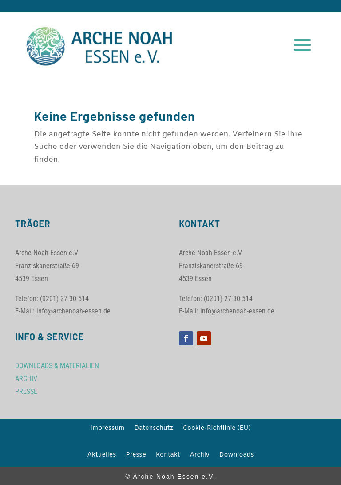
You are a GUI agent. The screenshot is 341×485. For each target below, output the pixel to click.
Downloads (236, 455)
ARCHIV (26, 378)
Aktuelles (101, 455)
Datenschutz (153, 429)
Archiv (199, 455)
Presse (136, 455)
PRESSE (26, 391)
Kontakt (168, 455)
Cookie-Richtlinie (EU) (217, 429)
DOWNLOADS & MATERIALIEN (57, 365)
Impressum (108, 429)
